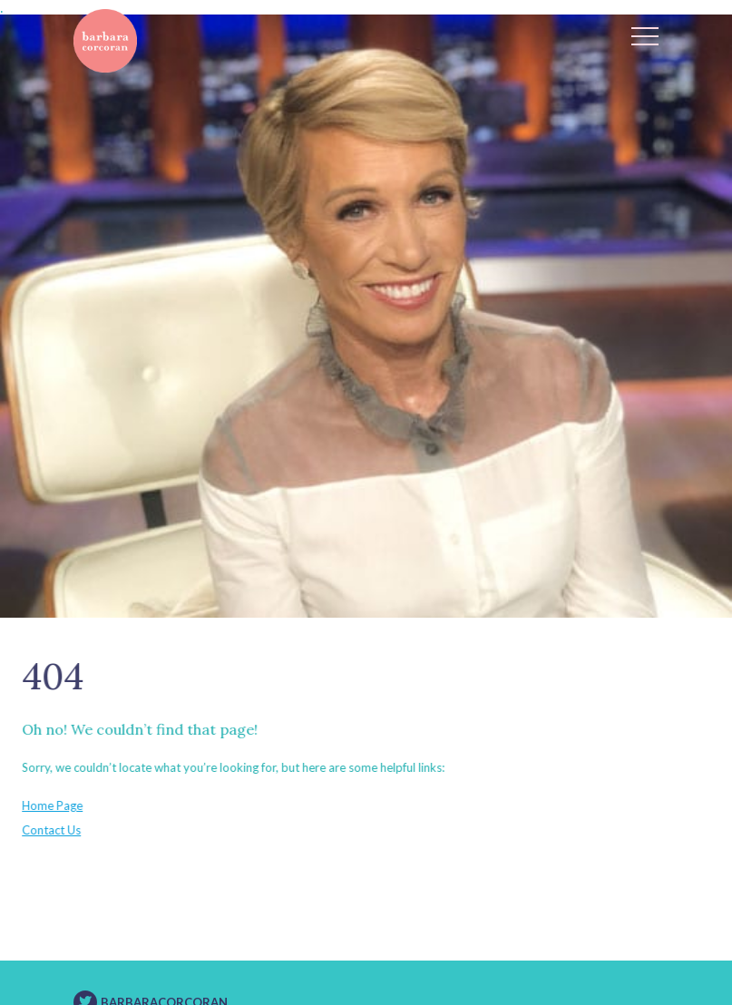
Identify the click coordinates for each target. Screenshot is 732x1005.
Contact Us (45, 830)
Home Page (46, 805)
